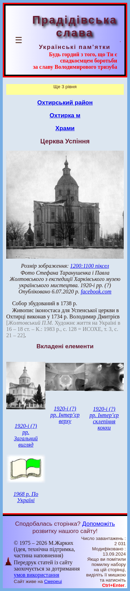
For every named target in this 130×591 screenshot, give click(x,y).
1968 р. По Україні (26, 497)
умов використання (36, 575)
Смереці (53, 581)
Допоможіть (98, 523)
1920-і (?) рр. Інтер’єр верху (64, 415)
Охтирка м (65, 115)
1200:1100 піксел (89, 266)
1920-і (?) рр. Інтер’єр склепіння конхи (104, 418)
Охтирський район (65, 102)
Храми (65, 128)
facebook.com (96, 291)
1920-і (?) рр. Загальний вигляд (25, 435)
